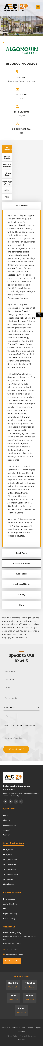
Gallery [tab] (7, 190)
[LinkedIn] (21, 801)
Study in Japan (9, 884)
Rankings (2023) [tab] (7, 182)
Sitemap (21, 1039)
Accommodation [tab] (7, 165)
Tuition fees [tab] (7, 174)
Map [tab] (7, 197)
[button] (38, 7)
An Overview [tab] (7, 148)
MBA (5, 909)
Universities (7, 835)
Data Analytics (9, 899)
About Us (6, 820)
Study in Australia (10, 864)
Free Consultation (12, 961)
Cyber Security (9, 918)
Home (5, 815)
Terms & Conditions (28, 1036)
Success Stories (9, 825)
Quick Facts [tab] (7, 157)
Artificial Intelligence (11, 904)
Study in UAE (8, 879)
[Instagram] (16, 801)
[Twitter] (5, 801)
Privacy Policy (12, 1036)
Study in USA (8, 850)
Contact (6, 830)
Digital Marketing (10, 914)
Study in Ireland (9, 869)
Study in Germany (10, 874)
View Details (13, 987)
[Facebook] (11, 801)
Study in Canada (10, 859)
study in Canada (31, 617)
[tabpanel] (21, 378)
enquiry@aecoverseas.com (13, 954)
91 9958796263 (10, 949)
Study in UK (7, 855)
